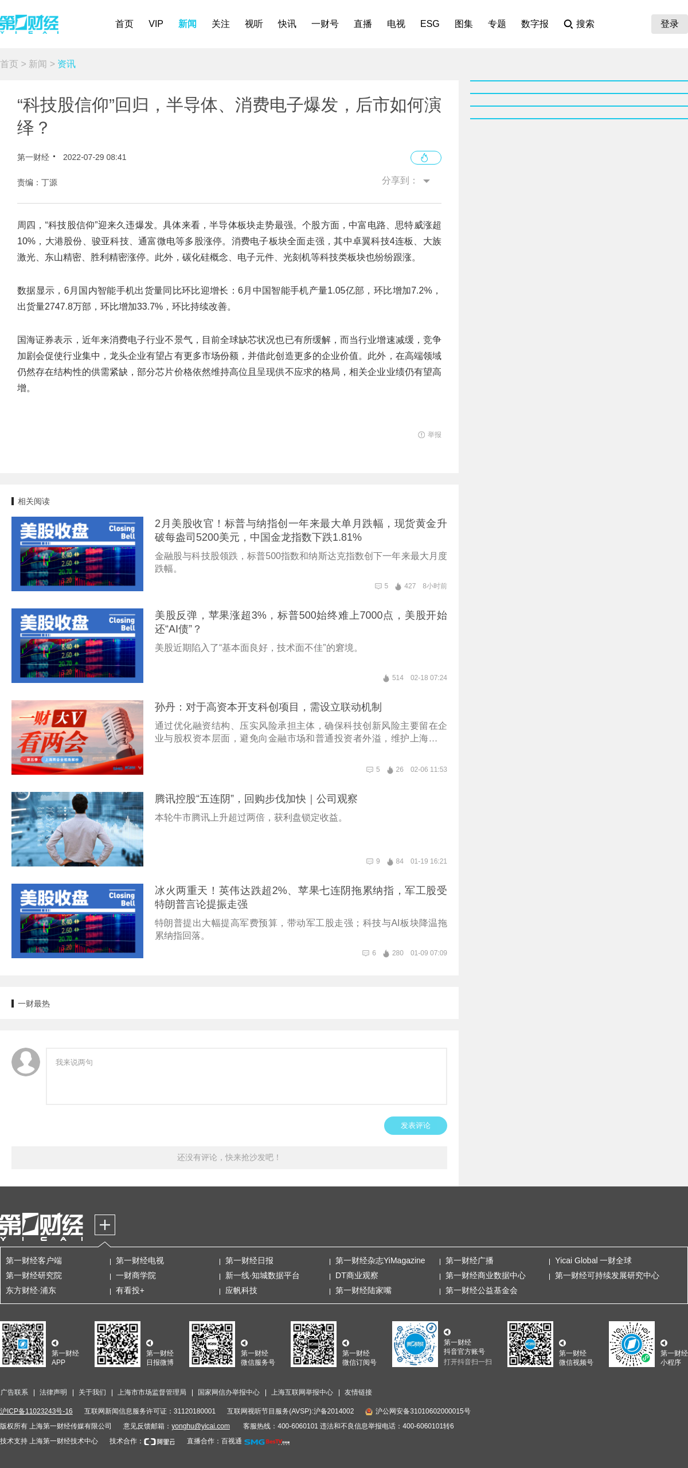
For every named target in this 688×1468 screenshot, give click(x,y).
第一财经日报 (249, 1260)
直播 (363, 24)
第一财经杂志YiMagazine (380, 1260)
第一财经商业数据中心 (485, 1275)
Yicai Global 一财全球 (593, 1260)
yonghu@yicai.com (200, 1426)
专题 (497, 24)
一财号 (325, 24)
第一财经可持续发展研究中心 (607, 1275)
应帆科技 (241, 1290)
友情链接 (358, 1392)
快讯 (287, 24)
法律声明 (53, 1392)
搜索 (585, 24)
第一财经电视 (140, 1260)
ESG (430, 24)
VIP (155, 24)
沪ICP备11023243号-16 (36, 1411)
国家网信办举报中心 (229, 1392)
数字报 (535, 24)
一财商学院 (136, 1275)
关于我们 (92, 1392)
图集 (464, 24)
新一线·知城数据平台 (262, 1275)
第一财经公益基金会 (481, 1290)
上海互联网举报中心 (302, 1392)
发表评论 (416, 1125)
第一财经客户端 (34, 1260)
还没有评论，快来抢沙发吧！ (229, 1157)
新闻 (187, 24)
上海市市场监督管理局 (152, 1392)
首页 (124, 24)
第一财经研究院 (34, 1275)
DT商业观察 (356, 1275)
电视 (396, 24)
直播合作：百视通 (214, 1441)
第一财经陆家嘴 (363, 1290)
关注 (221, 24)
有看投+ (130, 1290)
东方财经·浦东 (31, 1290)
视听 (254, 24)
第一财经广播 (469, 1260)
